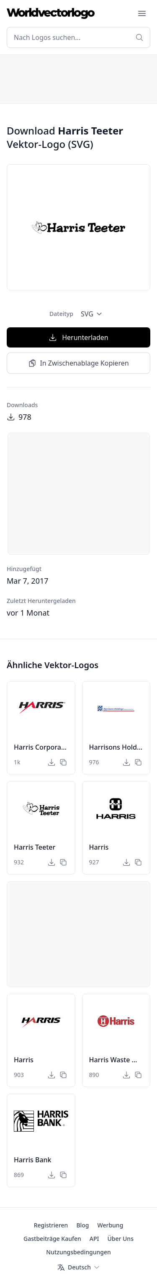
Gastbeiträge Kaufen (52, 1239)
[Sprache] (78, 1267)
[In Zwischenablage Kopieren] (63, 762)
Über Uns (120, 1239)
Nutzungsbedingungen (78, 1252)
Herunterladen (78, 337)
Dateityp (61, 314)
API (94, 1239)
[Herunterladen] (51, 762)
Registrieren (51, 1225)
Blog (82, 1225)
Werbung (111, 1225)
